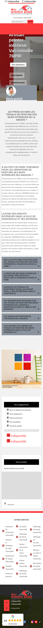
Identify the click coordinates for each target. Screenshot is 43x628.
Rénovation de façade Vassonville (35, 566)
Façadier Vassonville (7, 567)
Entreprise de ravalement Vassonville (7, 530)
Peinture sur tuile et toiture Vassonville (35, 554)
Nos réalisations (18, 64)
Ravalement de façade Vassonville (7, 559)
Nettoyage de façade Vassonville (21, 574)
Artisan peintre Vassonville (21, 563)
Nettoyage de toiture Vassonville (21, 537)
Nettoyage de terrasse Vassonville (35, 541)
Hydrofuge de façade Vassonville (35, 529)
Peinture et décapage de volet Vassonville (7, 545)
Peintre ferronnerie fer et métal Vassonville (21, 550)
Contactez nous (18, 83)
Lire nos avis (13, 623)
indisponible (12, 1)
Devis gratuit (16, 75)
